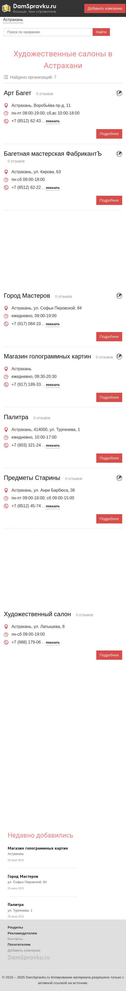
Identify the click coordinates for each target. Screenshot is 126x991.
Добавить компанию (105, 8)
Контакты (15, 939)
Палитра (16, 904)
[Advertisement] (63, 251)
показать (52, 121)
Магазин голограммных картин (38, 848)
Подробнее (109, 134)
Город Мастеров (23, 876)
